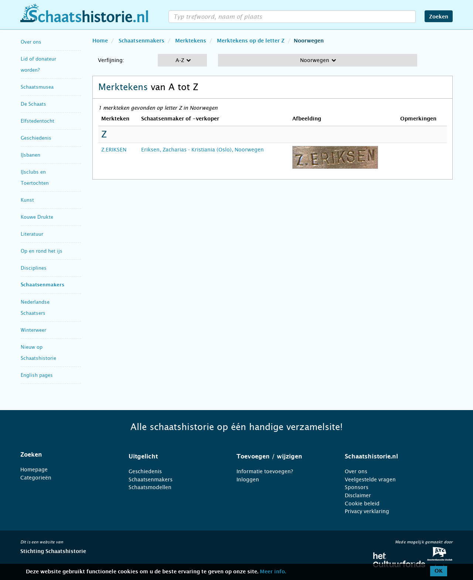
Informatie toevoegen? (264, 471)
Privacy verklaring (367, 511)
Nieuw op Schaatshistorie (38, 352)
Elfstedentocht (37, 121)
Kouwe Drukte (37, 217)
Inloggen (247, 479)
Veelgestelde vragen (370, 479)
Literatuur (32, 234)
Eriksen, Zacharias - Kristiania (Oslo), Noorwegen (202, 150)
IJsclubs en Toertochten (35, 177)
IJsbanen (30, 155)
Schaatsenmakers (42, 285)
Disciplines (34, 268)
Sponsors (356, 487)
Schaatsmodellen (150, 487)
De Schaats (33, 104)
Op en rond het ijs (41, 251)
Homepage (34, 469)
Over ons (31, 42)
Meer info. (273, 571)
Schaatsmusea (37, 87)
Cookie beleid (362, 503)
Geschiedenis (36, 138)
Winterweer (33, 330)
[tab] (65, 454)
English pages (37, 375)
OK (439, 571)
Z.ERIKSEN (113, 150)
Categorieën (35, 478)
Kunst (27, 200)
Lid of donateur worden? (38, 64)
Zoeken (438, 17)
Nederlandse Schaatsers (35, 307)
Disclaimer (358, 495)
